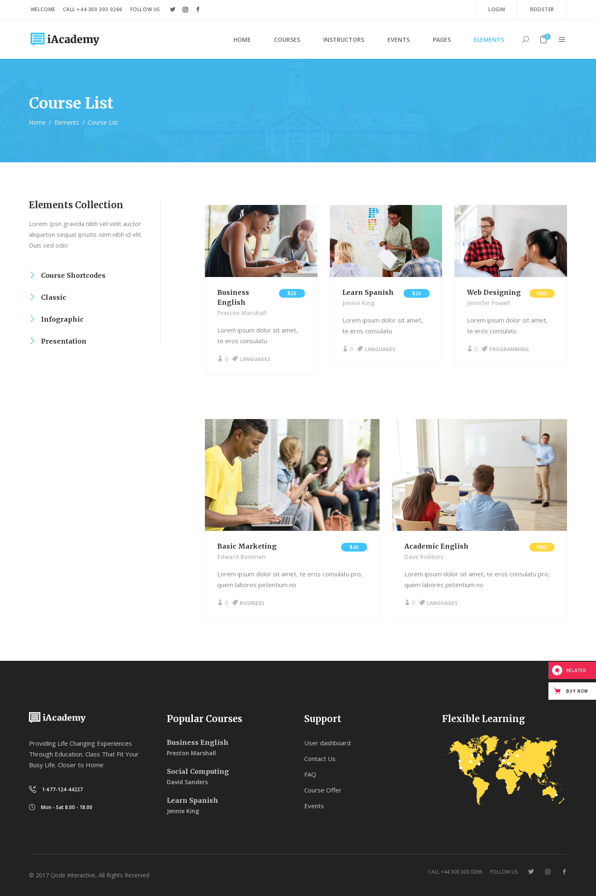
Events (314, 806)
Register (542, 9)
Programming (509, 349)
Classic (53, 297)
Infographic (62, 319)
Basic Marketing (246, 546)
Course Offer (322, 790)
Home (37, 122)
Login (496, 9)
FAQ (310, 774)
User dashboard (327, 743)
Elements (66, 122)
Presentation (64, 341)
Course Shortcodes (73, 275)
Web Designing (494, 292)
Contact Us (320, 758)
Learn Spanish (368, 292)
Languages (255, 359)
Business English (197, 742)
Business (252, 603)
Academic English (436, 546)
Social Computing (198, 771)
